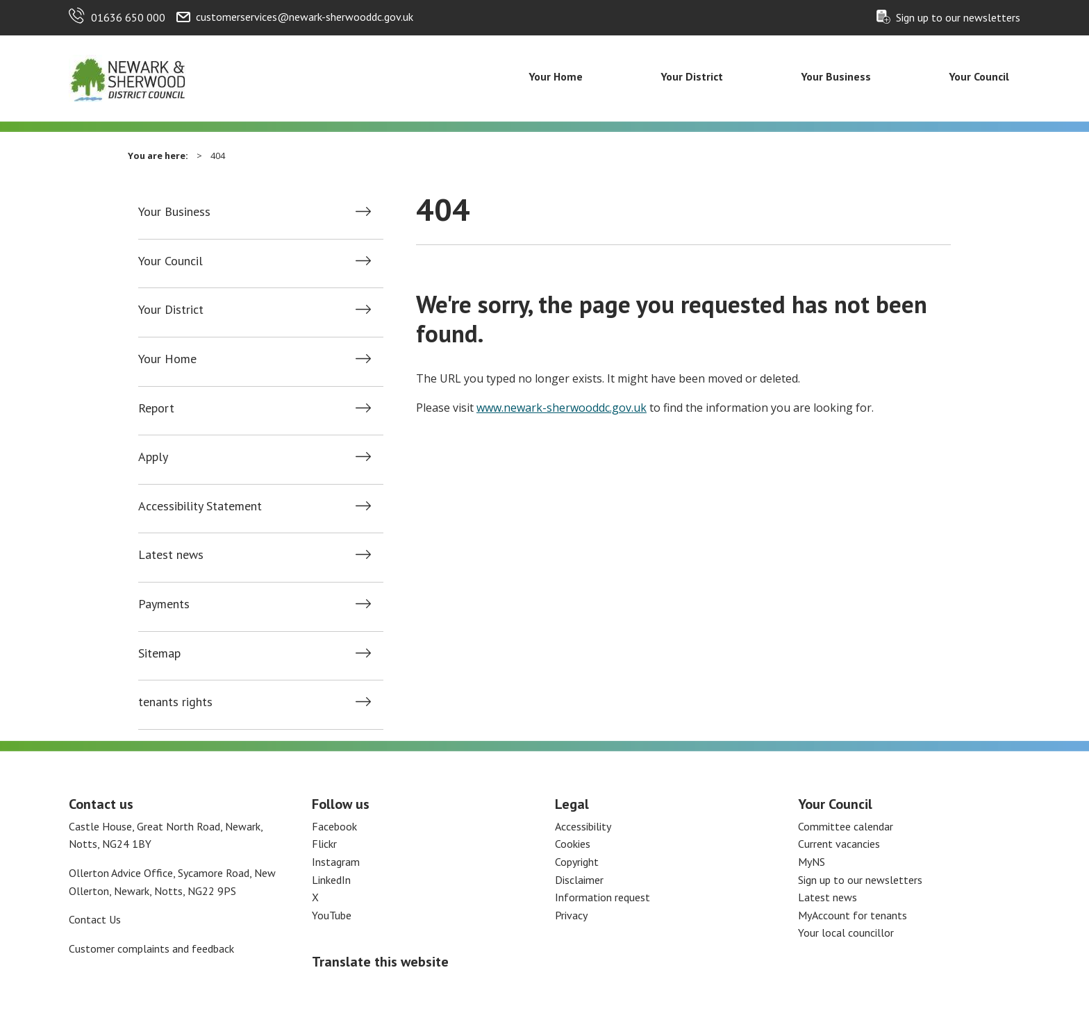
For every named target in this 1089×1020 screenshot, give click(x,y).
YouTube (331, 915)
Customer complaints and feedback (151, 948)
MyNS (811, 862)
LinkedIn (331, 880)
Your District (691, 76)
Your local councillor (846, 932)
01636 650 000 (128, 17)
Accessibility (583, 826)
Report (156, 408)
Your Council (979, 76)
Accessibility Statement (200, 506)
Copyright (577, 862)
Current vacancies (839, 844)
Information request (602, 897)
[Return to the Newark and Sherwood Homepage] (128, 77)
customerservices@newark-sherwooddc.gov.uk (304, 17)
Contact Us (95, 919)
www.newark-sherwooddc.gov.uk (561, 407)
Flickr (324, 844)
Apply (153, 457)
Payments (164, 604)
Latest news (170, 554)
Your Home (556, 76)
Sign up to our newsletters (958, 17)
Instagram (336, 862)
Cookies (572, 844)
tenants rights (175, 702)
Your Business (836, 76)
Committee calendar (845, 826)
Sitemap (159, 653)
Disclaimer (579, 880)
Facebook (334, 826)
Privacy (571, 915)
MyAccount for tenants (852, 915)
